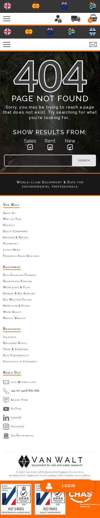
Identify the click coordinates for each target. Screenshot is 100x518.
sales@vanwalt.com (23, 382)
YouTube (16, 408)
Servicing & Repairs (16, 237)
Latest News (12, 249)
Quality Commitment (15, 231)
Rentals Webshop (14, 318)
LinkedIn (16, 417)
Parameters (10, 243)
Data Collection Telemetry (20, 275)
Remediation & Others (17, 305)
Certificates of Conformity (20, 361)
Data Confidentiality (16, 355)
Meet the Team (12, 219)
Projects (9, 225)
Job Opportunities (22, 435)
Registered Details (15, 343)
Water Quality (12, 312)
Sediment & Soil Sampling (19, 293)
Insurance (9, 337)
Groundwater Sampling (17, 281)
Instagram (17, 426)
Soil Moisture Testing (17, 299)
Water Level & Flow (16, 287)
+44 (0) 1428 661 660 (25, 390)
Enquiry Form (19, 399)
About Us (9, 213)
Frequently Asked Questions (21, 256)
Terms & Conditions (16, 349)
